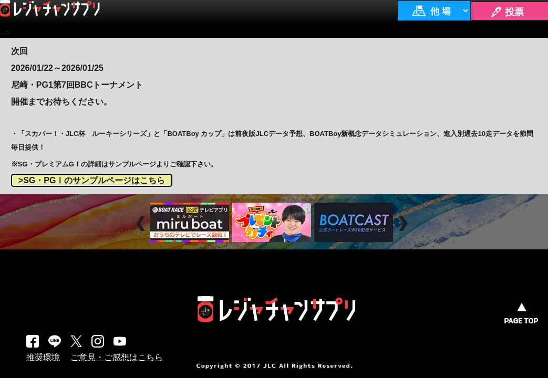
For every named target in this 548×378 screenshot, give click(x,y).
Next (404, 223)
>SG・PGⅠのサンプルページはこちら (92, 180)
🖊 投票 (507, 12)
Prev (142, 223)
